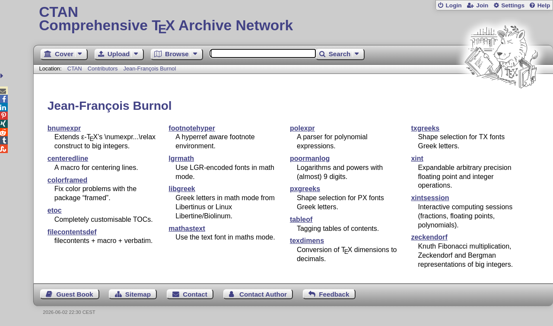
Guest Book (74, 294)
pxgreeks (305, 188)
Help (543, 5)
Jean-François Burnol (150, 68)
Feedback (334, 294)
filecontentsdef (72, 232)
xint (417, 158)
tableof (301, 219)
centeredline (68, 158)
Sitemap (138, 294)
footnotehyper (191, 128)
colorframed (67, 180)
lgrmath (181, 158)
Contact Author (263, 294)
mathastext (186, 228)
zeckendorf (429, 237)
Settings (512, 5)
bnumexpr (64, 128)
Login (453, 5)
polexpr (302, 128)
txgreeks (425, 128)
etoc (55, 210)
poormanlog (310, 158)
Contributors (103, 68)
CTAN (74, 68)
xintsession (430, 197)
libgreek (181, 188)
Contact (195, 294)
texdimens (307, 240)
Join (482, 5)
